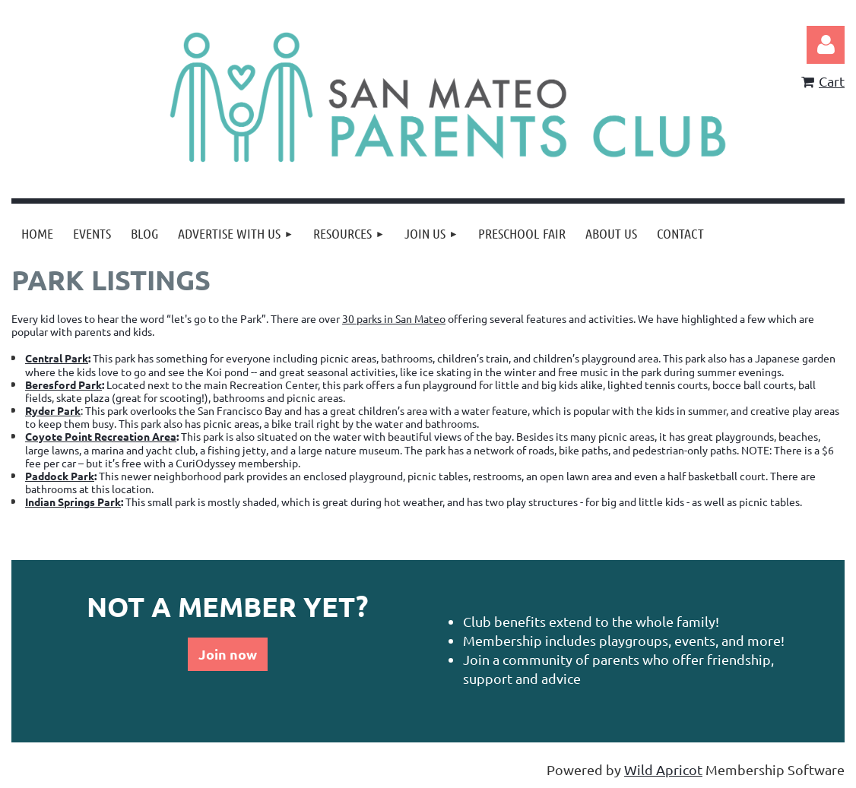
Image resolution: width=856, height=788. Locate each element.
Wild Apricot (663, 769)
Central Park (56, 358)
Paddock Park (59, 476)
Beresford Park (63, 384)
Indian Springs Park (73, 501)
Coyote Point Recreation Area (100, 436)
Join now (227, 654)
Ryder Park (53, 410)
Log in (826, 45)
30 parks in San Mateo (393, 318)
